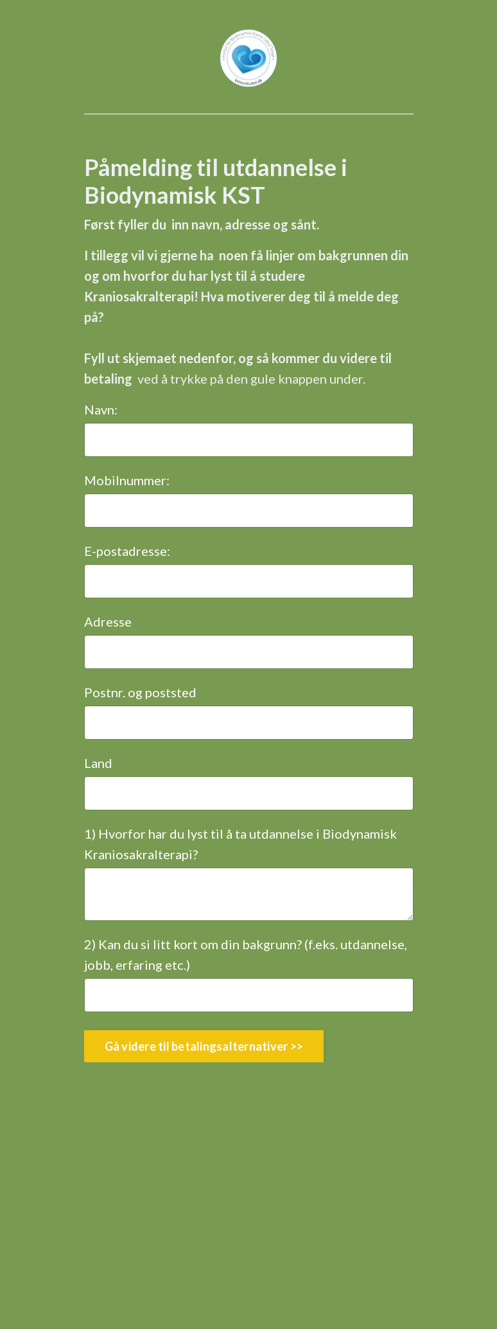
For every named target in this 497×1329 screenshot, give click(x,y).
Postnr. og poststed (140, 692)
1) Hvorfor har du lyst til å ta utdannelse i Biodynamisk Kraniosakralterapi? (240, 844)
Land (98, 763)
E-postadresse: (127, 550)
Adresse (108, 621)
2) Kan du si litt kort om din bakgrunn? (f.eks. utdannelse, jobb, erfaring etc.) (245, 954)
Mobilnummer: (127, 480)
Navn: (101, 409)
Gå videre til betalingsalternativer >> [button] (204, 1046)
